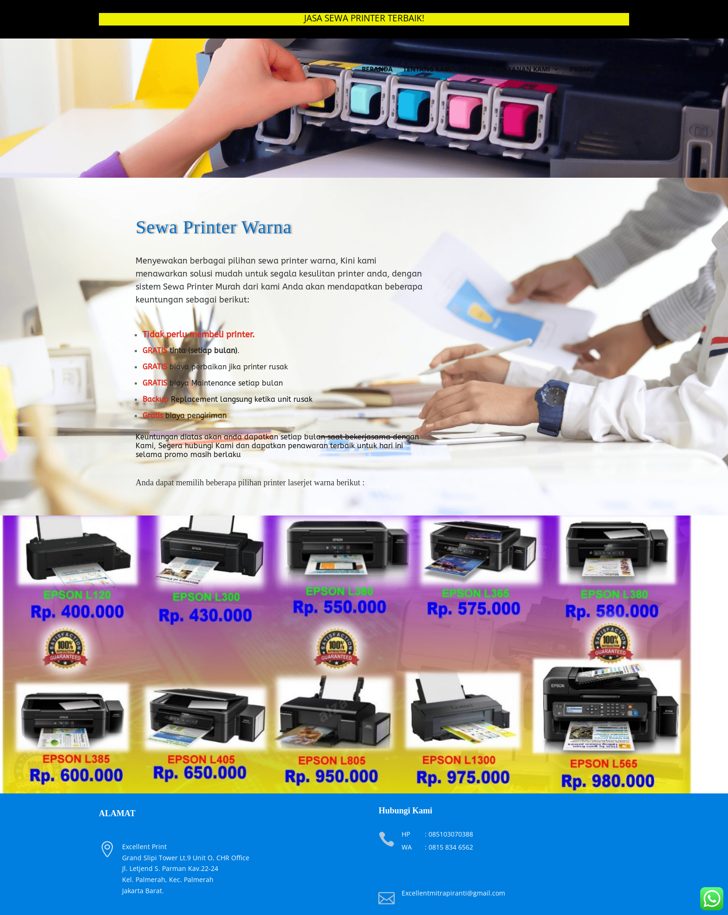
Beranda (377, 68)
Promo (582, 68)
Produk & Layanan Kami (506, 68)
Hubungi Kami (629, 68)
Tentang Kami (428, 68)
